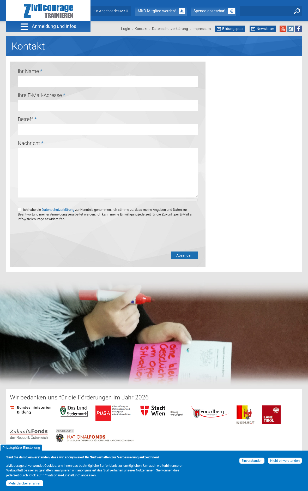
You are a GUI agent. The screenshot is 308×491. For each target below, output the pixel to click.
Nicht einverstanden (285, 461)
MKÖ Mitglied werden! (157, 11)
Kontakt (141, 29)
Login (125, 29)
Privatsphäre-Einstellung (21, 448)
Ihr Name (30, 71)
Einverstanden (251, 461)
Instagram (290, 29)
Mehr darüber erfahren (24, 483)
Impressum (201, 29)
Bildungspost (233, 29)
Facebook (298, 29)
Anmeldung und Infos (54, 26)
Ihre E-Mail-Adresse (41, 95)
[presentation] (57, 236)
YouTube (283, 29)
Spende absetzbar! (209, 11)
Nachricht (30, 143)
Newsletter (265, 29)
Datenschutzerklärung (170, 29)
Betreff (27, 119)
